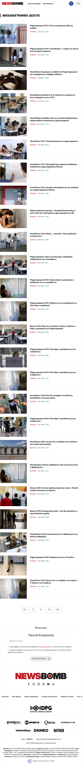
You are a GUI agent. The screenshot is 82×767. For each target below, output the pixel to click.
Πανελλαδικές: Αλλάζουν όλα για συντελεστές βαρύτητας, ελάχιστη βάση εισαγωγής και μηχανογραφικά (54, 119)
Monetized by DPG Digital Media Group (48, 739)
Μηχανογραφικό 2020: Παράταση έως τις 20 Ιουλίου (52, 557)
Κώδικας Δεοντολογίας (49, 696)
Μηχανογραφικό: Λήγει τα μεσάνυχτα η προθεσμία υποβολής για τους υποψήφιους (51, 258)
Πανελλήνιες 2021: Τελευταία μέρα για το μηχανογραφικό (54, 141)
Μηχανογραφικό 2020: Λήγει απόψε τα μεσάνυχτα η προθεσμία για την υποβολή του (52, 281)
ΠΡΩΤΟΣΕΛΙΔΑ (48, 4)
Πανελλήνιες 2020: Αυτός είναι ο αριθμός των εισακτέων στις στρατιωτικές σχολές (53, 443)
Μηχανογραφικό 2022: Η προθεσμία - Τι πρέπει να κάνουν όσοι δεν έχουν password (54, 50)
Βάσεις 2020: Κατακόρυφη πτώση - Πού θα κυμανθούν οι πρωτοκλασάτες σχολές (54, 512)
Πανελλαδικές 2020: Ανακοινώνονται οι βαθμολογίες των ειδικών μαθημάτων (54, 535)
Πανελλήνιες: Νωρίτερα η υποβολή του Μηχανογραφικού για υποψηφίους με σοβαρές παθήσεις (54, 73)
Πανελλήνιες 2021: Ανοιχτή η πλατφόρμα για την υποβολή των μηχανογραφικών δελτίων (54, 188)
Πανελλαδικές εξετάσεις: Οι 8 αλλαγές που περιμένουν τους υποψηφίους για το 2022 (52, 96)
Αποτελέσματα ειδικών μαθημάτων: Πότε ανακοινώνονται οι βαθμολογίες (54, 466)
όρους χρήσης (46, 647)
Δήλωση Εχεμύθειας (31, 696)
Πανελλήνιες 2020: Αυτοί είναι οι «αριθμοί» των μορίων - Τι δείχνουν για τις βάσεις (54, 581)
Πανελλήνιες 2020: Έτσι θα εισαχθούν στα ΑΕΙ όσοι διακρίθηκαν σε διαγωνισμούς (51, 396)
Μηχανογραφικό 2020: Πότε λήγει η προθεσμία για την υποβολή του (53, 350)
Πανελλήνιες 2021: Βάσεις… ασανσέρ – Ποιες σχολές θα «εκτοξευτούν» (53, 234)
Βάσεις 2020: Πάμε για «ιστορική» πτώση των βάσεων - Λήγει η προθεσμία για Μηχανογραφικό (53, 327)
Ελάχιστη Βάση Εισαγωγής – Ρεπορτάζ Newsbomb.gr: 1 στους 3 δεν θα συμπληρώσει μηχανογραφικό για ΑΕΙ (53, 211)
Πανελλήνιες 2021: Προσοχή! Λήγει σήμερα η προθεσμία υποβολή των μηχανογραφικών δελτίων (53, 165)
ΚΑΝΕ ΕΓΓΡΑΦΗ (41, 658)
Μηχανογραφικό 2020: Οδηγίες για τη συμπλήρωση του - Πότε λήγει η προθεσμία (54, 304)
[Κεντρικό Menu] (78, 3)
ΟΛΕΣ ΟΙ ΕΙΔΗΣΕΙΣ (34, 4)
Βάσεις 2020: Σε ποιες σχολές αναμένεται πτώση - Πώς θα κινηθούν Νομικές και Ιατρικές (54, 489)
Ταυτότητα (5, 696)
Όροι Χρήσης (16, 696)
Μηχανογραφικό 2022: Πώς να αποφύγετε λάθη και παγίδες (51, 26)
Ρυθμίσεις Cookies (67, 696)
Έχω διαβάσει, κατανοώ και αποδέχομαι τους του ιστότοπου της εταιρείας (41, 647)
